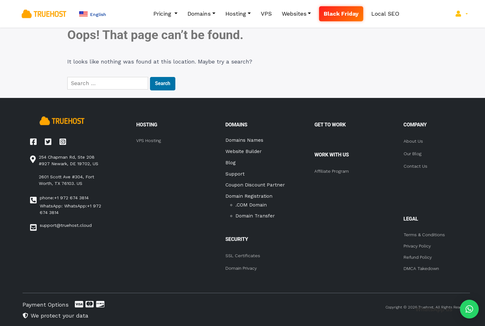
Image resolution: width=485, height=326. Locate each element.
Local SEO (385, 13)
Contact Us (415, 166)
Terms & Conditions (424, 234)
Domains (199, 13)
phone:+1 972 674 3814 (64, 197)
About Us (413, 141)
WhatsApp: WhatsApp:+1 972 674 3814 (70, 209)
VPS (266, 13)
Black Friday (341, 13)
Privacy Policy (417, 245)
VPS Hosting (148, 140)
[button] (92, 14)
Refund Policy (418, 257)
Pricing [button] (163, 13)
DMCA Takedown (421, 268)
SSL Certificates (242, 255)
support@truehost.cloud (66, 225)
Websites (294, 13)
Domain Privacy (241, 268)
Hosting (235, 13)
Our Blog (412, 153)
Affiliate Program (331, 171)
